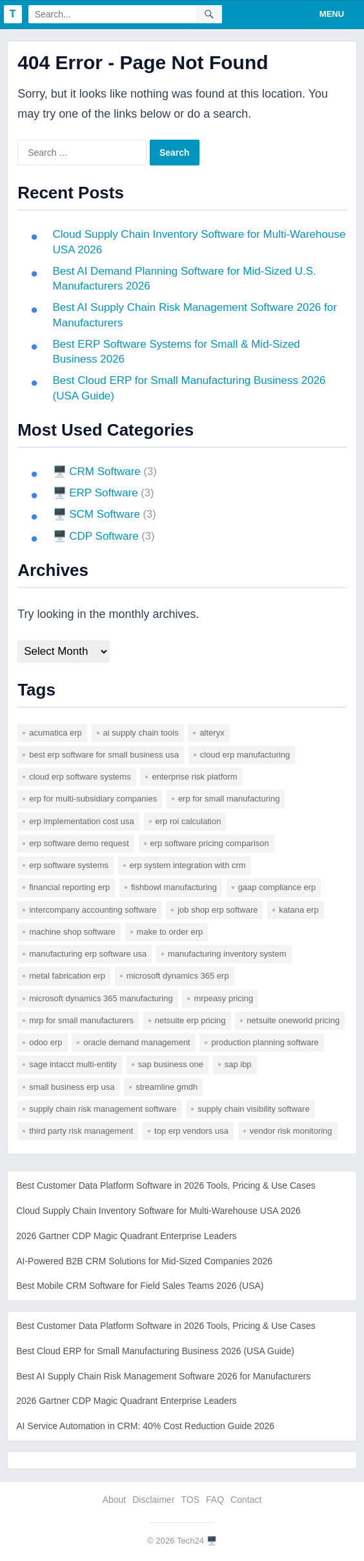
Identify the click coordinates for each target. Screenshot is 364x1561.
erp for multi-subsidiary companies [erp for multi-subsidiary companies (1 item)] (93, 798)
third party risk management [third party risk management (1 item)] (81, 1131)
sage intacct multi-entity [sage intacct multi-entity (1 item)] (73, 1064)
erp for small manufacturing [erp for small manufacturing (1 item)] (229, 798)
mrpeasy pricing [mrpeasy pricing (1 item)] (223, 998)
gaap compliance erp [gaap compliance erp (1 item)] (277, 887)
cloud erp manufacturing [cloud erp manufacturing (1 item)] (245, 754)
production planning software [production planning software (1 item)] (264, 1042)
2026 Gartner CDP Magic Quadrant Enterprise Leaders (126, 1236)
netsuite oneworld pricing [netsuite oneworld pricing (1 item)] (293, 1020)
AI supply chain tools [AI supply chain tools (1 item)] (141, 733)
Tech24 (190, 1540)
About (114, 1499)
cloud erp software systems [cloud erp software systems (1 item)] (80, 776)
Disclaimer (153, 1499)
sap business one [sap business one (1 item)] (170, 1064)
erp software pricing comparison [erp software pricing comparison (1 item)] (209, 843)
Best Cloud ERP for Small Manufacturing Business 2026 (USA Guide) (155, 1351)
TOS (190, 1499)
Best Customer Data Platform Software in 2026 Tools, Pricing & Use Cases (166, 1185)
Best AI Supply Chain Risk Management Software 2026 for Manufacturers (163, 1376)
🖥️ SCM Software (97, 514)
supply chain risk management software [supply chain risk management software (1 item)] (102, 1109)
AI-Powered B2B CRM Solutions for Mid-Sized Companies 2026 (144, 1261)
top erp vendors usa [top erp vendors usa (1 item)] (191, 1131)
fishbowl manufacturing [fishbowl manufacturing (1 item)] (174, 887)
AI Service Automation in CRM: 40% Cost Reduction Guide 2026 (145, 1426)
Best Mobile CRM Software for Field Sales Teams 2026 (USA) (139, 1285)
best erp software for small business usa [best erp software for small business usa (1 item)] (104, 754)
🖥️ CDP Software (96, 536)
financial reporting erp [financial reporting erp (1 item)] (69, 887)
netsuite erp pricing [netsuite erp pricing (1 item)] (190, 1020)
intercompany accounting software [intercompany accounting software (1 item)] (92, 910)
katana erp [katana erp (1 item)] (298, 910)
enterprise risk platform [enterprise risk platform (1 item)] (194, 776)
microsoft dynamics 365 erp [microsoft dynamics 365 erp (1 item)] (177, 976)
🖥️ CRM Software (97, 471)
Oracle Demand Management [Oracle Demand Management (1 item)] (136, 1042)
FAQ (215, 1499)
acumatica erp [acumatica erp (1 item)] (55, 733)
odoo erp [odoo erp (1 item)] (45, 1042)
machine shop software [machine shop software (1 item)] (72, 932)
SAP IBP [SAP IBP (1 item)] (238, 1064)
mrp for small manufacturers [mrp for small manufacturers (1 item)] (81, 1020)
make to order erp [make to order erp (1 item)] (170, 932)
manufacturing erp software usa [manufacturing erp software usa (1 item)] (88, 954)
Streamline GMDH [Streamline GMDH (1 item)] (166, 1087)
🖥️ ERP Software (96, 493)
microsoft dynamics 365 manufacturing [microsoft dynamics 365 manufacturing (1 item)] (101, 998)
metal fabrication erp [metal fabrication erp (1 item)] (67, 976)
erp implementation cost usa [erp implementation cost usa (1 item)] (81, 821)
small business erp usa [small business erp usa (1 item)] (71, 1087)
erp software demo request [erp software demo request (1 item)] (79, 843)
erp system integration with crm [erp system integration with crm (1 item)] (188, 865)
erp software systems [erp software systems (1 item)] (68, 865)
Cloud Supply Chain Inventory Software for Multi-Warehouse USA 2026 (158, 1210)
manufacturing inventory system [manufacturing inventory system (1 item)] (227, 954)
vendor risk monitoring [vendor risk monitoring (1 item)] (291, 1131)
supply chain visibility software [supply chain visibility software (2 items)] (253, 1109)
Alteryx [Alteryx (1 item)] (211, 733)
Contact (245, 1499)
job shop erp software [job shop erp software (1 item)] (217, 910)
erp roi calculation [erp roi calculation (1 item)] (188, 821)
